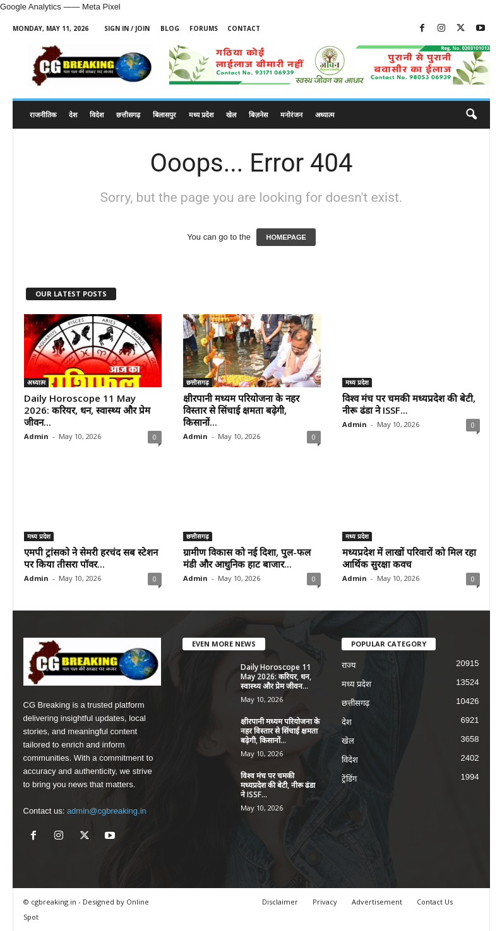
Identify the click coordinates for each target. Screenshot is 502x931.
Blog (169, 28)
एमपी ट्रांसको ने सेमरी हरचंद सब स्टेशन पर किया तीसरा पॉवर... (91, 558)
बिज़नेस (258, 114)
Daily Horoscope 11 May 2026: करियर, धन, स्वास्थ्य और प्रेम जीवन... (87, 410)
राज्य (349, 665)
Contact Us (435, 901)
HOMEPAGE (286, 237)
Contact (243, 28)
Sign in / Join (127, 28)
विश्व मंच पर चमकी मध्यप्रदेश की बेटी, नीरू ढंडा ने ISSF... (408, 404)
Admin (36, 436)
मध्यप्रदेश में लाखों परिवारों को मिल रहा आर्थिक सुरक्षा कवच (409, 558)
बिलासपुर (164, 114)
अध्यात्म (325, 114)
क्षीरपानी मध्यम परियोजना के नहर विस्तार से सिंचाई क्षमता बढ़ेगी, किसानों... (241, 410)
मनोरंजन (291, 114)
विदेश (97, 114)
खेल (231, 114)
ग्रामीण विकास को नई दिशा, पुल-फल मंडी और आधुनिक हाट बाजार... (247, 558)
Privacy (325, 901)
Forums (203, 28)
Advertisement (377, 901)
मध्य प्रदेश (201, 114)
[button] (471, 115)
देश (73, 114)
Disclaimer (280, 901)
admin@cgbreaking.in (106, 811)
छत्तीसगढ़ (128, 114)
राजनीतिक (43, 114)
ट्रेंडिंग (349, 778)
